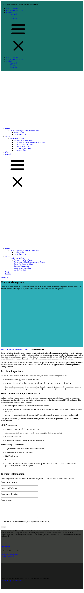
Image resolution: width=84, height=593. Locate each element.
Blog (7, 152)
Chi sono (24, 130)
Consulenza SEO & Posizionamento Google (29, 142)
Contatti (8, 154)
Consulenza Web (22, 349)
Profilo (7, 129)
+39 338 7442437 (12, 8)
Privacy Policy (6, 584)
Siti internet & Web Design (23, 140)
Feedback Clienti (20, 132)
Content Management (21, 146)
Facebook (13, 14)
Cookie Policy (17, 584)
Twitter (13, 16)
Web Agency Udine (8, 349)
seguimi (9, 12)
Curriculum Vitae (20, 134)
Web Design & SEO (17, 138)
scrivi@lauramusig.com (14, 10)
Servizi (7, 136)
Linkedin (13, 18)
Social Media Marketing (22, 148)
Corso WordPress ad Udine (23, 144)
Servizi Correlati (20, 150)
